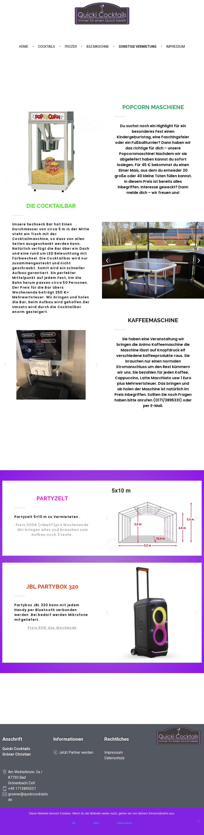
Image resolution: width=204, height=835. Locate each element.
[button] (107, 260)
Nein (96, 823)
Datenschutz (124, 823)
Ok (73, 823)
